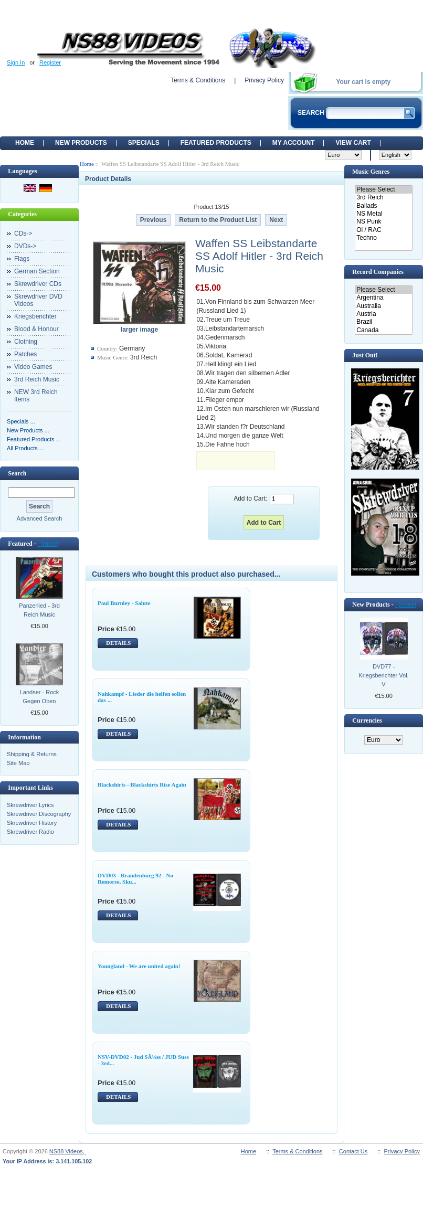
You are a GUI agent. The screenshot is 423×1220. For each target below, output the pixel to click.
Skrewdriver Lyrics (30, 805)
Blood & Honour (36, 329)
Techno (383, 238)
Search (17, 473)
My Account (293, 142)
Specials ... (21, 421)
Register (50, 62)
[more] (48, 543)
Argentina (383, 298)
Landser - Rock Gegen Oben (39, 696)
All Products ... (25, 448)
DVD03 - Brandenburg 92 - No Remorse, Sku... (135, 878)
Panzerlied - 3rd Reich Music (39, 610)
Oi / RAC (383, 230)
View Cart (353, 142)
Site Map (18, 763)
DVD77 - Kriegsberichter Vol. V (383, 675)
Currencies (367, 720)
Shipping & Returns (32, 754)
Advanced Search (39, 518)
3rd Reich (383, 197)
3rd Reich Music (36, 379)
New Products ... (28, 430)
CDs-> (23, 233)
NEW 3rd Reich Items (36, 395)
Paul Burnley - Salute (124, 603)
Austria (383, 314)
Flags (21, 258)
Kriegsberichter (35, 316)
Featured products (216, 142)
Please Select (383, 190)
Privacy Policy (264, 80)
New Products (81, 142)
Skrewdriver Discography (39, 814)
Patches (25, 354)
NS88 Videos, (67, 1151)
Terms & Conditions (198, 80)
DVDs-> (25, 246)
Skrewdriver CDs (37, 284)
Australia (383, 306)
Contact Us (353, 1151)
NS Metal (383, 214)
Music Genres (370, 171)
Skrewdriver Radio (30, 832)
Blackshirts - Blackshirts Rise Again (142, 784)
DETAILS (118, 643)
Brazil (383, 322)
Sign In (16, 62)
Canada (383, 330)
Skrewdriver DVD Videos (38, 300)
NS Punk (383, 222)
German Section (37, 271)
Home (24, 142)
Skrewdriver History (32, 823)
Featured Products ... (34, 439)
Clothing (25, 341)
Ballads (383, 206)
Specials (144, 142)
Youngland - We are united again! (139, 966)
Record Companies (378, 271)
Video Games (33, 366)
